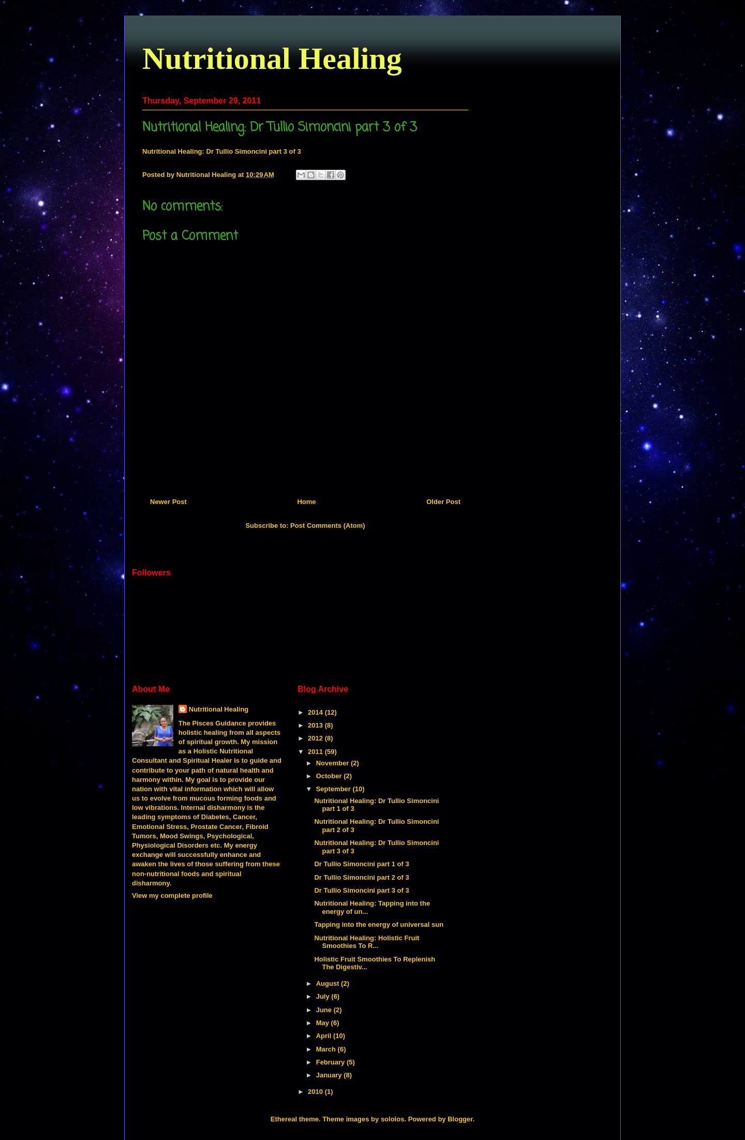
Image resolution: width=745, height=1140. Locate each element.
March (327, 1049)
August (328, 983)
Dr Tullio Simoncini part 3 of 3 (361, 890)
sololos (393, 1119)
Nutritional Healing (272, 58)
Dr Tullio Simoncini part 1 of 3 (361, 864)
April (324, 1036)
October (330, 776)
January (330, 1075)
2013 (316, 725)
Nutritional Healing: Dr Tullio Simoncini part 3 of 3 (221, 151)
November (333, 763)
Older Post (443, 502)
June (325, 1010)
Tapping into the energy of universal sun (378, 924)
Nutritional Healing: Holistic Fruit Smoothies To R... (366, 942)
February (331, 1062)
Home (306, 502)
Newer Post (168, 502)
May (323, 1023)
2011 (316, 752)
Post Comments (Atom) (327, 525)
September (334, 789)
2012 (316, 738)
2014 (316, 712)
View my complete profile (172, 895)
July (324, 996)
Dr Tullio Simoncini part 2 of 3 (361, 877)
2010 (316, 1091)
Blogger (460, 1119)
